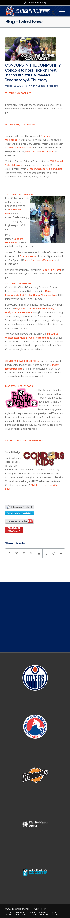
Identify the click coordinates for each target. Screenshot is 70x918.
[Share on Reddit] (53, 553)
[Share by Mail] (60, 553)
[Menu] (60, 13)
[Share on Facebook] (9, 553)
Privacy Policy (39, 908)
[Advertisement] (35, 617)
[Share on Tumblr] (46, 553)
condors (54, 86)
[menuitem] (51, 13)
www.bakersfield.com (19, 147)
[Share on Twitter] (16, 553)
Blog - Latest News (24, 21)
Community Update (35, 86)
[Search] (51, 13)
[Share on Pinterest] (31, 553)
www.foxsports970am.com (39, 151)
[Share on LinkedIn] (38, 553)
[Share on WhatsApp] (24, 553)
